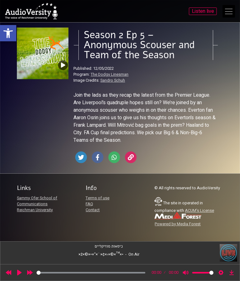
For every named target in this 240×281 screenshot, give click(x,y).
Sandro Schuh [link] (112, 80)
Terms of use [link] (97, 198)
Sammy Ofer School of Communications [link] (37, 201)
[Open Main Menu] (228, 11)
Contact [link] (93, 210)
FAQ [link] (89, 204)
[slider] (91, 273)
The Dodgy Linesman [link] (109, 74)
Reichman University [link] (35, 210)
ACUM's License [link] (199, 210)
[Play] (19, 273)
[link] (8, 33)
